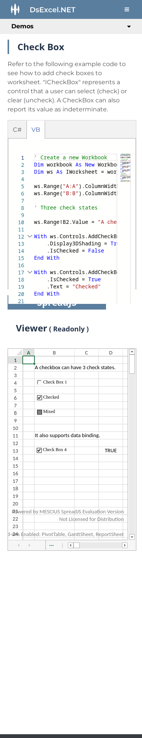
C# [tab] (17, 129)
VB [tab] (35, 129)
